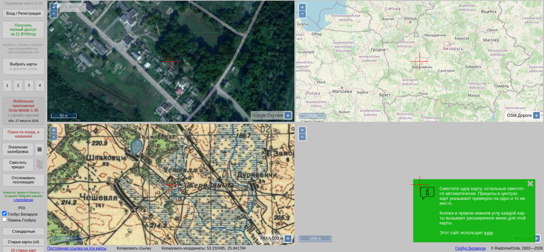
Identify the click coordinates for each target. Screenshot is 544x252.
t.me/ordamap (23, 200)
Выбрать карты (23, 66)
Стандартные (23, 231)
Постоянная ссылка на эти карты (76, 248)
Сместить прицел (17, 164)
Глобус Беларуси (20, 214)
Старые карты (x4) (23, 242)
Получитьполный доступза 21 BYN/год (23, 29)
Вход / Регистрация (23, 13)
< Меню (72, 7)
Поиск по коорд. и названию (23, 134)
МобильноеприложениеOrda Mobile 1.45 (23, 110)
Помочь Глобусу (19, 220)
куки (488, 232)
